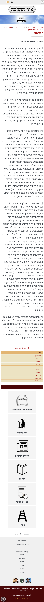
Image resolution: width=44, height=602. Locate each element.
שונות (22, 572)
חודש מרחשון (33, 29)
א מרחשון (38, 356)
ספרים (22, 555)
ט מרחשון (38, 378)
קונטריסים (22, 558)
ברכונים (22, 565)
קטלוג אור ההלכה (22, 552)
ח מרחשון (38, 375)
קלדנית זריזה (22, 541)
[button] (12, 2)
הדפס (25, 348)
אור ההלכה (31, 27)
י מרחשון (37, 33)
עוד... (39, 352)
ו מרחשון (38, 370)
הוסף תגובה (17, 348)
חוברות (22, 562)
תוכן (24, 27)
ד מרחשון (38, 364)
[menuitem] (22, 402)
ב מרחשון (38, 358)
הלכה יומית (17, 27)
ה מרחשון (38, 367)
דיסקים (22, 568)
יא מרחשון (38, 381)
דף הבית (40, 27)
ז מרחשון (38, 372)
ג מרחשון (38, 361)
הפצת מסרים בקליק (22, 544)
